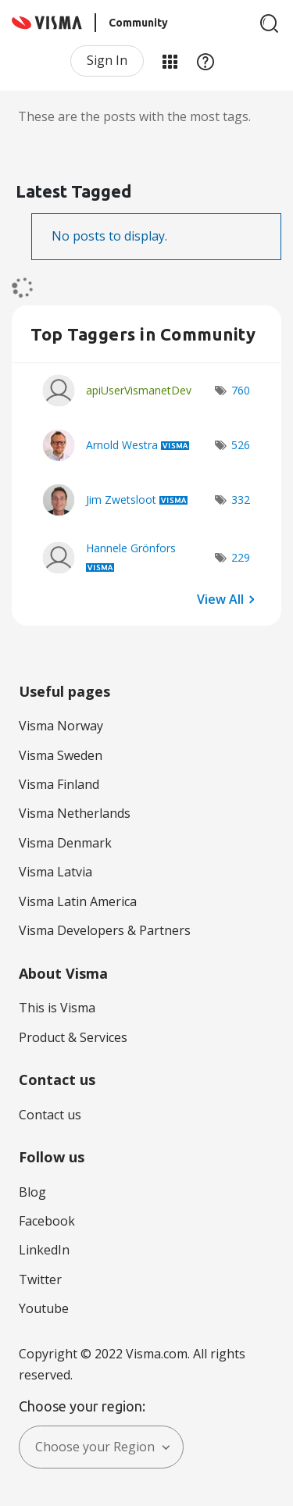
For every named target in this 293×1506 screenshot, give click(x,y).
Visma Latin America (78, 901)
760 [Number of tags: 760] (240, 390)
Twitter (40, 1279)
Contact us (50, 1114)
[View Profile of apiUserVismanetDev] (138, 390)
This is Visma (57, 1007)
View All (220, 598)
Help (205, 61)
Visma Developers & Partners (105, 930)
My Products (170, 61)
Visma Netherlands (74, 813)
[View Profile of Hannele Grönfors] (131, 548)
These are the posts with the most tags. (134, 116)
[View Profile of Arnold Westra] (122, 444)
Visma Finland (59, 784)
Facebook (47, 1220)
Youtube (44, 1308)
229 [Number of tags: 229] (240, 557)
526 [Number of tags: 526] (240, 444)
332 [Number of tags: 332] (240, 499)
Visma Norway (61, 725)
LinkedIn (44, 1249)
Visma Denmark (65, 842)
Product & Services (73, 1037)
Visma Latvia (55, 871)
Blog (32, 1192)
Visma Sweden (60, 755)
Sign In (107, 60)
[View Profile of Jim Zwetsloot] (121, 499)
